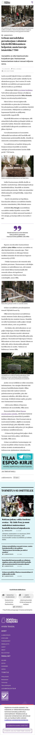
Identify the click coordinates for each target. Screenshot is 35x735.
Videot (3, 650)
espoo (17, 477)
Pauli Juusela (16, 69)
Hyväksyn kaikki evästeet (17, 725)
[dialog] (17, 720)
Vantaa (3, 669)
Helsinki (3, 660)
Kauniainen (4, 666)
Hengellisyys (5, 644)
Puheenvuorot (5, 641)
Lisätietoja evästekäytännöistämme (16, 720)
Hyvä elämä (4, 638)
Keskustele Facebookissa (10, 596)
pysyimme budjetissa (25, 90)
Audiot (3, 647)
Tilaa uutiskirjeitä (6, 685)
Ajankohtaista (5, 635)
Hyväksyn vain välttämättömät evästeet (17, 731)
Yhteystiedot (5, 676)
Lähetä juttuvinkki (26, 596)
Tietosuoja (4, 682)
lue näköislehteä (7, 688)
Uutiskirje (18, 607)
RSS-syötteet (5, 653)
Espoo (3, 663)
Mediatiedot (4, 679)
